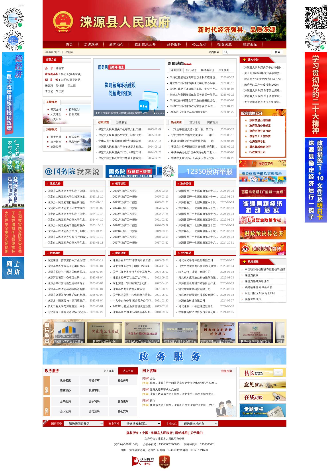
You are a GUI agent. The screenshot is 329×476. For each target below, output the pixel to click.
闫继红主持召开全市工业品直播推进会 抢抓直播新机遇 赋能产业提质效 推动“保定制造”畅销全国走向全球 (194, 100)
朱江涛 (60, 91)
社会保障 (123, 380)
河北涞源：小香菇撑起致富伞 (195, 306)
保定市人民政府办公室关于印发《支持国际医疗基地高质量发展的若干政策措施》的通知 (122, 135)
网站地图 (181, 433)
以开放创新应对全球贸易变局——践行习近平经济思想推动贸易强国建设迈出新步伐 (194, 141)
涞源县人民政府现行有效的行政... (67, 202)
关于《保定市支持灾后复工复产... (132, 272)
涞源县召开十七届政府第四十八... (198, 242)
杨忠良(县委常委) (71, 74)
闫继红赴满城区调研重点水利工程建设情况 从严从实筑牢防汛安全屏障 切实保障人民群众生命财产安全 (194, 77)
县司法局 (94, 411)
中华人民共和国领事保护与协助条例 (119, 141)
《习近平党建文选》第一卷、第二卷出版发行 (194, 129)
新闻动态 (116, 44)
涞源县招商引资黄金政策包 (129, 289)
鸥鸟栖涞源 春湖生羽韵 (258, 287)
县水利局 (94, 401)
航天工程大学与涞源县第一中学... (67, 306)
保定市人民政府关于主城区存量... (67, 196)
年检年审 (94, 380)
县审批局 (65, 401)
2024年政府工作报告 (125, 208)
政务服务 (174, 44)
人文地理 (56, 114)
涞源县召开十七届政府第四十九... (198, 237)
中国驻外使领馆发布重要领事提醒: (265, 269)
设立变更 (65, 380)
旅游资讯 (56, 146)
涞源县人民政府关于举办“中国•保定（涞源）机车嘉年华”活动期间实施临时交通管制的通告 (264, 67)
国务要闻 (224, 70)
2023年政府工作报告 (125, 196)
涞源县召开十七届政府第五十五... (198, 219)
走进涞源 (91, 44)
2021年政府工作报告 (125, 219)
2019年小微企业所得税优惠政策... (133, 306)
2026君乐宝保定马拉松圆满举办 (189, 112)
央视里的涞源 (253, 299)
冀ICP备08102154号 (126, 444)
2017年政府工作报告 (125, 242)
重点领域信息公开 (260, 146)
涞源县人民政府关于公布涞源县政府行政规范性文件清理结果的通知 (122, 146)
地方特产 (74, 141)
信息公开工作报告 (260, 136)
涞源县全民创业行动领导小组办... (132, 312)
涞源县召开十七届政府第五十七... (198, 214)
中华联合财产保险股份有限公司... (198, 312)
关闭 (21, 5)
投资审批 (94, 390)
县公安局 (123, 411)
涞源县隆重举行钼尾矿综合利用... (67, 295)
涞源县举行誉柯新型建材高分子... (67, 283)
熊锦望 (60, 85)
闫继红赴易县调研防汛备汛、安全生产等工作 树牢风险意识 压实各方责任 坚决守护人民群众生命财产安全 (194, 89)
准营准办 (65, 390)
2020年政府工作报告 (125, 225)
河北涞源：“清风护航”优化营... (131, 283)
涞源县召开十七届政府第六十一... (198, 196)
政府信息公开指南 (260, 120)
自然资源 (74, 114)
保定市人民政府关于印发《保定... (67, 214)
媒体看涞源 (207, 70)
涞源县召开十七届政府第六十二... (198, 191)
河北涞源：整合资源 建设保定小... (68, 312)
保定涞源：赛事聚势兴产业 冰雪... (68, 260)
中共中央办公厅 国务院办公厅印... (133, 300)
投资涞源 (224, 44)
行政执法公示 (257, 152)
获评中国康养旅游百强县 (256, 341)
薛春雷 (60, 68)
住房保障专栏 (257, 141)
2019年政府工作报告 (125, 231)
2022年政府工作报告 (125, 214)
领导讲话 (120, 183)
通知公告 (253, 59)
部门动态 (191, 70)
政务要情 (185, 183)
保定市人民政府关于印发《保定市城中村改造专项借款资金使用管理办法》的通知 (122, 152)
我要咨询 (226, 370)
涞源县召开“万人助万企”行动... (131, 277)
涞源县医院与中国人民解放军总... (67, 272)
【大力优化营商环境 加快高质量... (198, 266)
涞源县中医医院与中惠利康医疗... (67, 300)
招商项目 (55, 253)
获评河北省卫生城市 (106, 341)
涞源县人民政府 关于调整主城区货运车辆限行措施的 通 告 (264, 96)
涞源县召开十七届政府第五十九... (198, 208)
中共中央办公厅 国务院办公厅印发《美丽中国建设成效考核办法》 (194, 152)
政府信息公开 (145, 44)
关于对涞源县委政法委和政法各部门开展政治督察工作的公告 (264, 102)
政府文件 (55, 183)
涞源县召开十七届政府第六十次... (198, 202)
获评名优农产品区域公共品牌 (143, 341)
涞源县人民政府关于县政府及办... (67, 225)
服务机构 (74, 136)
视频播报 (253, 261)
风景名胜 (56, 136)
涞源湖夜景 (251, 275)
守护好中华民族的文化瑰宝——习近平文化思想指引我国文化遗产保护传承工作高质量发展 (194, 135)
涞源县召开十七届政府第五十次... (198, 231)
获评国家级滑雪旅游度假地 (181, 341)
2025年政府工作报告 (125, 202)
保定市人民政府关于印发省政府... (67, 208)
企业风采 (185, 253)
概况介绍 (56, 109)
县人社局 (65, 411)
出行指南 (56, 141)
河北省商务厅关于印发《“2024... (132, 266)
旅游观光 (250, 44)
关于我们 (196, 433)
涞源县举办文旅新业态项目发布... (67, 266)
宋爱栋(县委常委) (71, 79)
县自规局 (123, 401)
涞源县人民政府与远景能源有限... (67, 289)
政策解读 (121, 122)
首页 (69, 44)
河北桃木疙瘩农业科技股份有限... (198, 277)
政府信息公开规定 (260, 125)
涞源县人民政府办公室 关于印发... (68, 231)
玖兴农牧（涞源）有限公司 (194, 272)
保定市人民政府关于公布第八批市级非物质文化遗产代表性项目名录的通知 (122, 129)
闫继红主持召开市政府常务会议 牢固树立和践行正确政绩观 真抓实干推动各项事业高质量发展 (194, 106)
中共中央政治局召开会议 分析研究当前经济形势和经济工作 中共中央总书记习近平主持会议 (194, 158)
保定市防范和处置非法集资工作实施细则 (122, 158)
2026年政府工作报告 (125, 191)
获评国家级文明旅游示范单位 (219, 341)
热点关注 (176, 122)
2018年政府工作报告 (125, 237)
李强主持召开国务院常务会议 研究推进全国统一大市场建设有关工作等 (194, 146)
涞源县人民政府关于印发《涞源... (67, 191)
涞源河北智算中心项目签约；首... (67, 277)
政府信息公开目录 (260, 130)
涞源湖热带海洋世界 (257, 281)
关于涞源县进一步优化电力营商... (132, 295)
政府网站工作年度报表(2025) (261, 84)
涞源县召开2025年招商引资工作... (133, 260)
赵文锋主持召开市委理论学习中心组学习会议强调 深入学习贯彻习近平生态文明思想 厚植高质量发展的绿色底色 (194, 83)
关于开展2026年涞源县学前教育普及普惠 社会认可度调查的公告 (264, 73)
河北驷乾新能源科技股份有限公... (198, 295)
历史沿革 (56, 119)
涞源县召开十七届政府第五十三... (198, 225)
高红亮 (72, 85)
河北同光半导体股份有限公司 (195, 260)
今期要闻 (176, 70)
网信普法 (212, 122)
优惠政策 (120, 253)
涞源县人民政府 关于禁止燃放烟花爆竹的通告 (264, 90)
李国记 (49, 91)
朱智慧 (49, 85)
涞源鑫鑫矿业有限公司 (191, 300)
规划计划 (194, 122)
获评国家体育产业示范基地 (68, 341)
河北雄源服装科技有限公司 (194, 289)
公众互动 (199, 44)
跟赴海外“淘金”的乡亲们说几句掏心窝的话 (264, 79)
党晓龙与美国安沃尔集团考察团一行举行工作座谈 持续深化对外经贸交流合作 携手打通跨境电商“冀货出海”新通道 (194, 94)
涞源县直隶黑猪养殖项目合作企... (198, 283)
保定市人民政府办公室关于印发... (67, 219)
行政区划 (74, 109)
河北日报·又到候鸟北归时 (260, 293)
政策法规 (103, 122)
